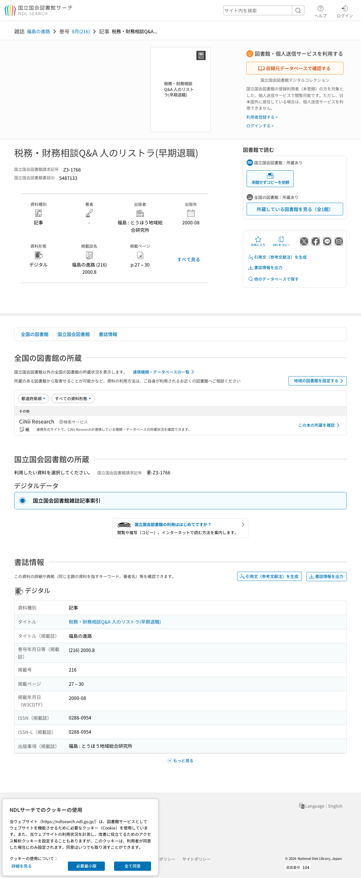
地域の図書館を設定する (319, 380)
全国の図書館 (35, 334)
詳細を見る (22, 866)
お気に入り (258, 241)
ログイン (345, 10)
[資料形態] (73, 398)
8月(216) (81, 31)
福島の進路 (38, 31)
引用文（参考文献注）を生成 (277, 257)
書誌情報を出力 (265, 267)
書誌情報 (108, 334)
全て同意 (132, 866)
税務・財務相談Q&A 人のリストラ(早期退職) (115, 621)
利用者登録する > (262, 117)
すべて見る (188, 259)
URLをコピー (281, 241)
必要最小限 (86, 866)
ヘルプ (321, 10)
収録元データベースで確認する (294, 68)
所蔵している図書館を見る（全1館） (295, 209)
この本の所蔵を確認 (320, 425)
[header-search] (264, 10)
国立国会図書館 (73, 334)
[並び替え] (33, 398)
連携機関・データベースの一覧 (164, 371)
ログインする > (260, 125)
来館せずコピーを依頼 (270, 178)
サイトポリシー (196, 859)
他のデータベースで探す (273, 279)
